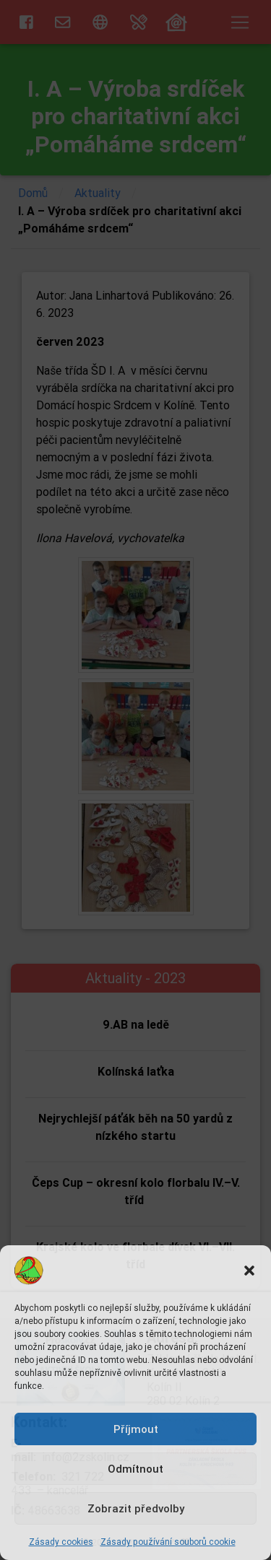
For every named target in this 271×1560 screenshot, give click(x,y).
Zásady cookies (61, 1541)
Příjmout (135, 1429)
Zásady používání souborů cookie (168, 1541)
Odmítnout (135, 1469)
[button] (249, 1270)
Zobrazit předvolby (135, 1508)
